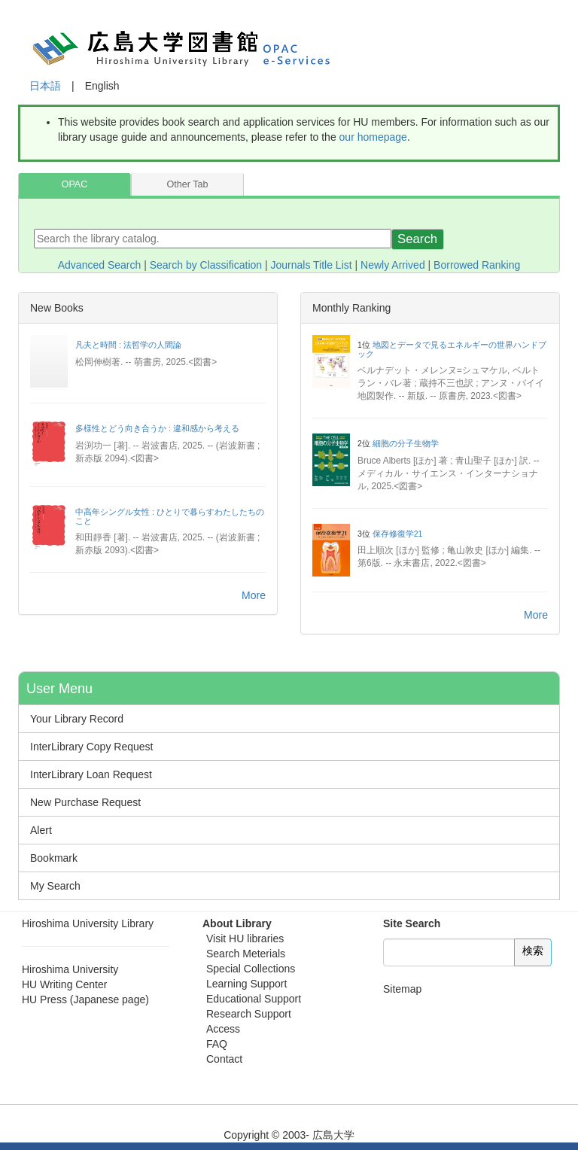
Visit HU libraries (245, 938)
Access (223, 1029)
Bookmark (54, 858)
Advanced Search (99, 265)
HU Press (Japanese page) (85, 999)
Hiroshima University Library (88, 923)
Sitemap (402, 989)
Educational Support (253, 999)
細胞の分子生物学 (406, 443)
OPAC (75, 184)
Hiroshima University (70, 969)
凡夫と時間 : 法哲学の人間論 (128, 344)
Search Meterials (245, 954)
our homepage (373, 137)
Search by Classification (206, 265)
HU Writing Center (64, 984)
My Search (55, 886)
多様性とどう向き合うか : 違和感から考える (157, 428)
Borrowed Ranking (477, 265)
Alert (41, 830)
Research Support (248, 1014)
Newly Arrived (392, 265)
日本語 (45, 86)
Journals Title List (311, 265)
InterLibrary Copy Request (91, 747)
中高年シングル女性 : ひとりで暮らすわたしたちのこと (169, 516)
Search (417, 239)
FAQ (216, 1044)
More (254, 595)
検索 (532, 951)
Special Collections (250, 969)
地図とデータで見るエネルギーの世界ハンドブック (451, 349)
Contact (224, 1059)
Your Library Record (76, 719)
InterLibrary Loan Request (91, 774)
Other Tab (187, 184)
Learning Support (246, 984)
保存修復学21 (398, 533)
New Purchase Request (85, 802)
